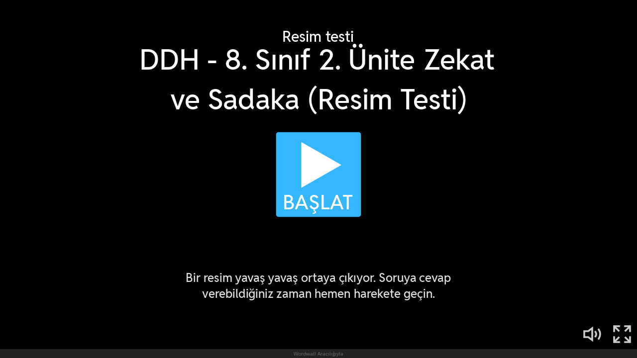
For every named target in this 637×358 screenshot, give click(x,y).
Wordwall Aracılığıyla (318, 353)
